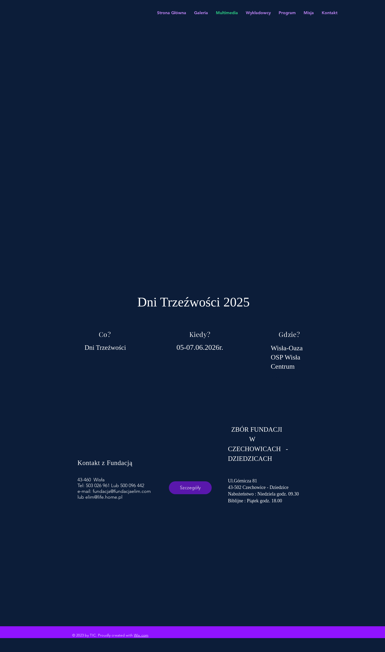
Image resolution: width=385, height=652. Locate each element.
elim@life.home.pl (103, 497)
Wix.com (141, 635)
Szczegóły (190, 488)
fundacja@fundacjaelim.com (122, 491)
